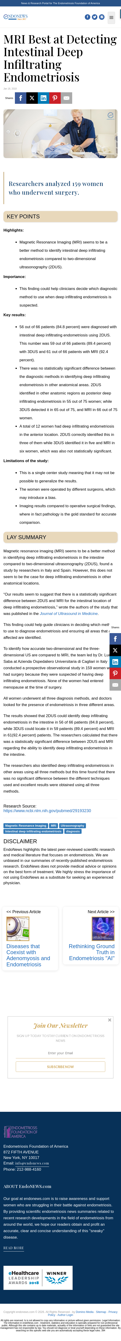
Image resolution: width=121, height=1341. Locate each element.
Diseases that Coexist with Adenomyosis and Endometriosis (28, 955)
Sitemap (101, 1312)
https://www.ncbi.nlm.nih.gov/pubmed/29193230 (47, 810)
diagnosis (73, 831)
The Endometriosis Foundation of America (76, 3)
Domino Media (85, 1312)
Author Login (65, 1315)
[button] (60, 1025)
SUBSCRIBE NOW (60, 1067)
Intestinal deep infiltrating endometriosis (33, 831)
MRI (53, 825)
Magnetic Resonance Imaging (25, 825)
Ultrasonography (72, 825)
